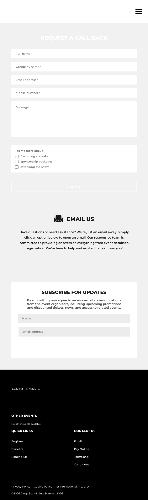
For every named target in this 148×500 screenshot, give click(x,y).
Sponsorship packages (36, 161)
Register (17, 441)
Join (74, 344)
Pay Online (81, 449)
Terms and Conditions (81, 460)
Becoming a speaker (35, 156)
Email (78, 441)
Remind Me (19, 457)
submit (74, 187)
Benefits (17, 449)
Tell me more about (29, 151)
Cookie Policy (43, 486)
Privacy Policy (20, 486)
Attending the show (34, 167)
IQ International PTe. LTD (72, 486)
